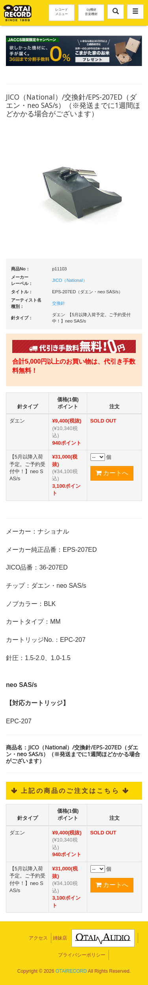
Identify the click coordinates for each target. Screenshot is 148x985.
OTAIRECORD (71, 971)
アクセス (38, 938)
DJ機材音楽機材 (91, 11)
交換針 (58, 303)
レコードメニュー (61, 11)
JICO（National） (69, 280)
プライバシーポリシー (81, 955)
